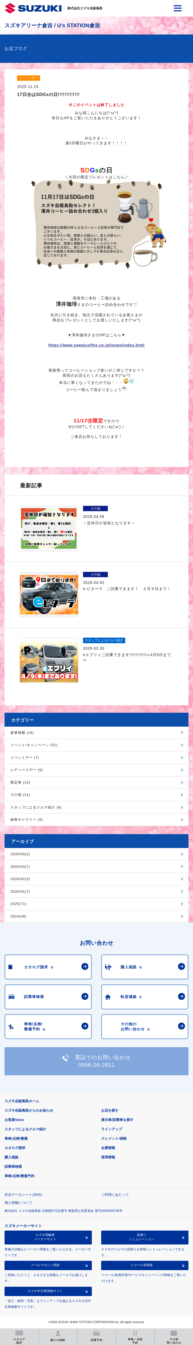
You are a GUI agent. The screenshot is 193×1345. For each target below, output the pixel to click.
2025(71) (18, 904)
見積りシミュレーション (141, 1237)
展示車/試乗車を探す (117, 1120)
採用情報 (108, 1157)
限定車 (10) (20, 782)
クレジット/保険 (114, 1138)
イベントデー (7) (24, 758)
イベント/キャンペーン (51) (33, 745)
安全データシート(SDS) (23, 1195)
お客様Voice (14, 1120)
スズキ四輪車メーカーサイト (45, 1237)
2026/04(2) (20, 854)
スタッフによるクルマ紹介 (25, 1129)
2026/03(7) (20, 867)
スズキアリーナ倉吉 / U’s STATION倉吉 (52, 25)
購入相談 (11, 1157)
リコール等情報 (141, 1265)
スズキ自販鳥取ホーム (22, 1101)
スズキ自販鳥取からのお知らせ (29, 1110)
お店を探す (110, 1110)
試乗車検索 (13, 1167)
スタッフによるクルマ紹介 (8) (36, 807)
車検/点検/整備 (16, 1138)
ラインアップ (111, 1129)
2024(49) (18, 916)
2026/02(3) (20, 879)
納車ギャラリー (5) (26, 820)
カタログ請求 (15, 1148)
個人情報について (18, 1203)
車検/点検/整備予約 (19, 1176)
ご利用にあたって (115, 1195)
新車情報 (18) (22, 733)
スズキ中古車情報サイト (45, 1291)
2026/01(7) (20, 891)
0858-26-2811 (96, 1065)
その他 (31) (20, 795)
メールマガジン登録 (45, 1265)
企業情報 (108, 1148)
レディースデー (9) (26, 770)
